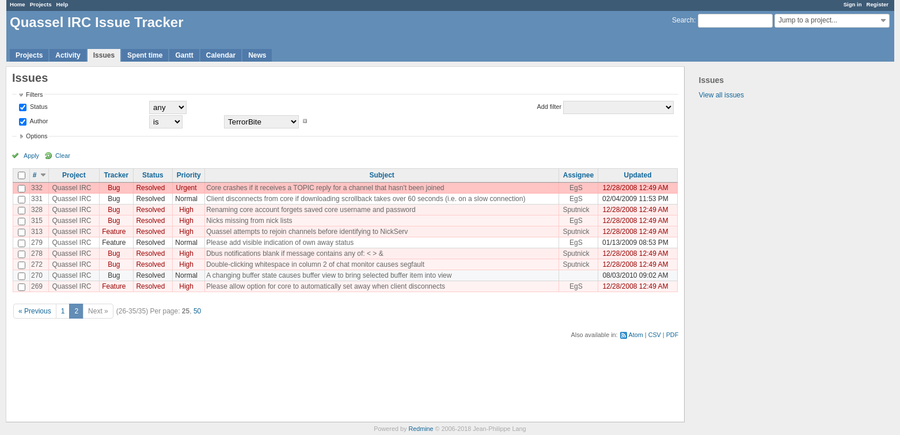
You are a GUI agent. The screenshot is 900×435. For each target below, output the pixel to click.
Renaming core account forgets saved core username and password (311, 210)
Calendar (221, 55)
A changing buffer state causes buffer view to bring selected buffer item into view (328, 275)
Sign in (853, 4)
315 (37, 221)
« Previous (34, 311)
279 (37, 243)
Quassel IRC (71, 188)
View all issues (721, 95)
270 (37, 275)
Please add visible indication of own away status (280, 243)
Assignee (578, 175)
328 (37, 210)
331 (37, 199)
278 (37, 253)
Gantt (184, 55)
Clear (62, 155)
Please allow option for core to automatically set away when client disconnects (325, 286)
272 (37, 264)
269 (37, 286)
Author (38, 121)
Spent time (144, 55)
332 (37, 188)
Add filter (549, 106)
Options (36, 136)
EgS (576, 188)
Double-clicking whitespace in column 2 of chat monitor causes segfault (315, 264)
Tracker (116, 175)
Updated (637, 175)
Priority (189, 175)
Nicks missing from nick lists (249, 221)
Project (74, 175)
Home (17, 4)
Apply (31, 155)
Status (38, 106)
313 (37, 232)
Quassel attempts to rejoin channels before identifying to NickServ (307, 232)
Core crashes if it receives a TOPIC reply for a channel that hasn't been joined (325, 188)
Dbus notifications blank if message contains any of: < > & (294, 253)
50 (197, 311)
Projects (41, 4)
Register (877, 4)
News (257, 55)
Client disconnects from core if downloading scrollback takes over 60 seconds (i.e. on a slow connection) (365, 199)
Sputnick (576, 210)
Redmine (420, 428)
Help (62, 4)
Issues (104, 55)
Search (683, 20)
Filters (34, 94)
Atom (636, 334)
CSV (654, 334)
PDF (672, 334)
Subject (381, 175)
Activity (67, 55)
